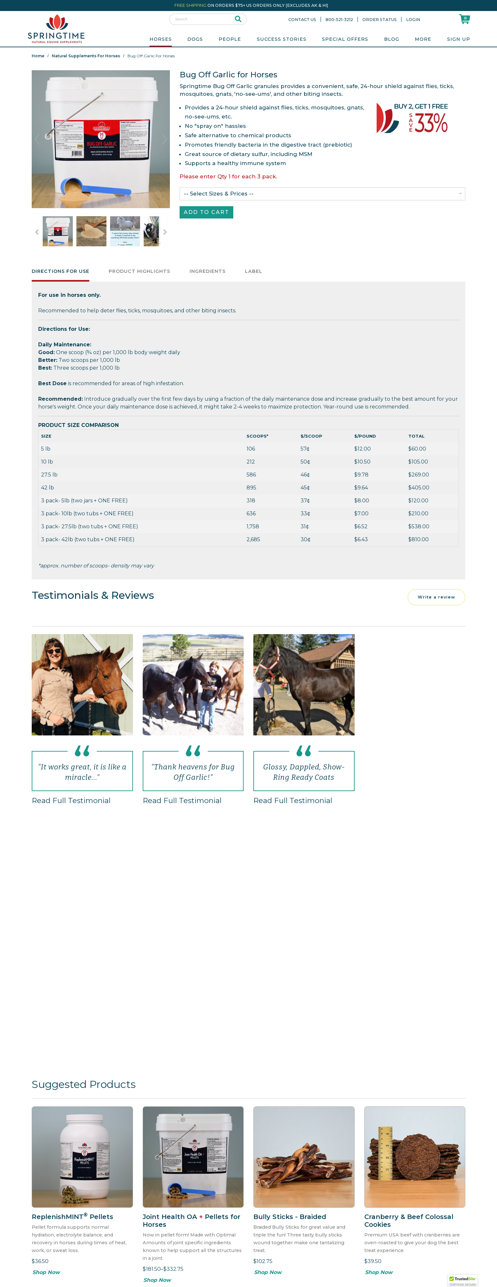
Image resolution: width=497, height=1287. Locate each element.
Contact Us (302, 19)
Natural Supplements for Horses (86, 55)
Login (413, 19)
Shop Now (46, 1274)
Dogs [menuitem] (195, 39)
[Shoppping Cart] (464, 19)
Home (38, 55)
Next (165, 139)
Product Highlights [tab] (139, 273)
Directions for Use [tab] (60, 273)
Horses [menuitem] (160, 39)
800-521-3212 (339, 19)
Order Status (379, 19)
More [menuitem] (423, 39)
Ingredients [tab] (208, 273)
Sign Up (458, 39)
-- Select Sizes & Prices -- (219, 193)
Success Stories (281, 39)
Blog (391, 39)
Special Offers (345, 39)
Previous (37, 139)
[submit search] (238, 19)
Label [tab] (253, 273)
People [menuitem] (230, 39)
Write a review (436, 599)
